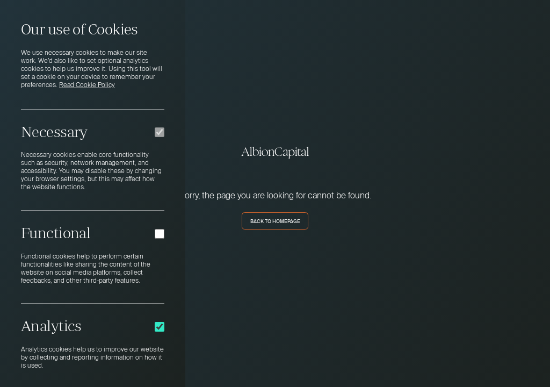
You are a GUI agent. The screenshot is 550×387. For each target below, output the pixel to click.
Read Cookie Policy (87, 85)
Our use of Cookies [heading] (79, 29)
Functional (55, 232)
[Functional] (159, 234)
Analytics (51, 325)
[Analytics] (159, 327)
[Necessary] (159, 132)
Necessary (54, 131)
